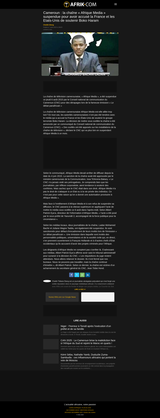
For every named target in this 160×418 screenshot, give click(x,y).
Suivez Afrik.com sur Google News (62, 297)
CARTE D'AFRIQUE (75, 408)
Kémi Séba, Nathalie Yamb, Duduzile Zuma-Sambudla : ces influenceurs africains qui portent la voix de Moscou (88, 357)
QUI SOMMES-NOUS (72, 410)
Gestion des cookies (89, 412)
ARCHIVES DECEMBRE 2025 (73, 412)
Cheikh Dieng (48, 25)
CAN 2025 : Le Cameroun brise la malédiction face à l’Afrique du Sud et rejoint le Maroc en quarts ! (88, 342)
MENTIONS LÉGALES (87, 410)
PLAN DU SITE (86, 408)
